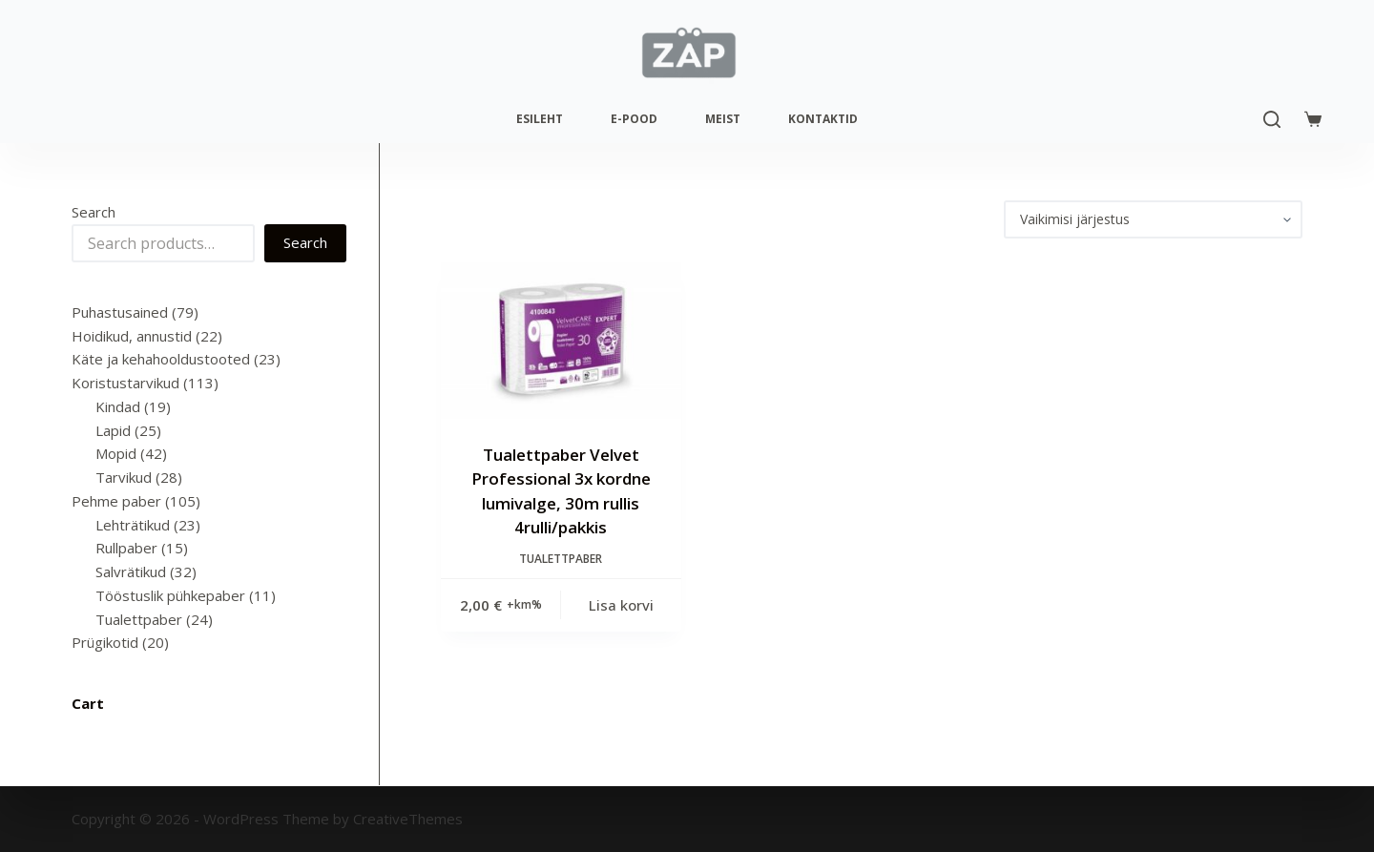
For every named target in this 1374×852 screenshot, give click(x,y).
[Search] (1271, 119)
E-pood (634, 119)
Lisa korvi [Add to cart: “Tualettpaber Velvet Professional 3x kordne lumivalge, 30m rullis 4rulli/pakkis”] (621, 604)
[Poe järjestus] (1153, 219)
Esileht (539, 119)
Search (93, 211)
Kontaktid (823, 119)
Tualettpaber (560, 559)
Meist (722, 119)
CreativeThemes (408, 818)
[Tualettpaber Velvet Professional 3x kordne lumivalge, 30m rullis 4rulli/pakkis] (561, 340)
